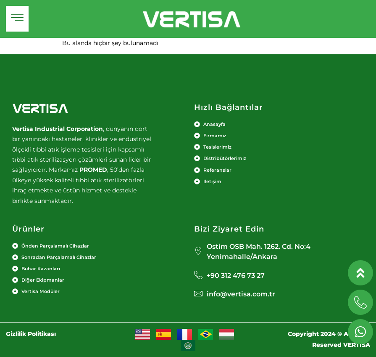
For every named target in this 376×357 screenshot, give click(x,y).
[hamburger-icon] (17, 19)
